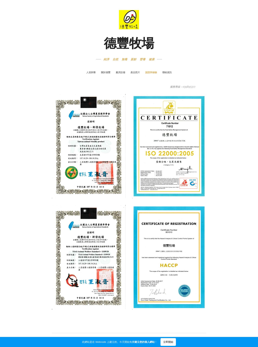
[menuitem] (117, 73)
